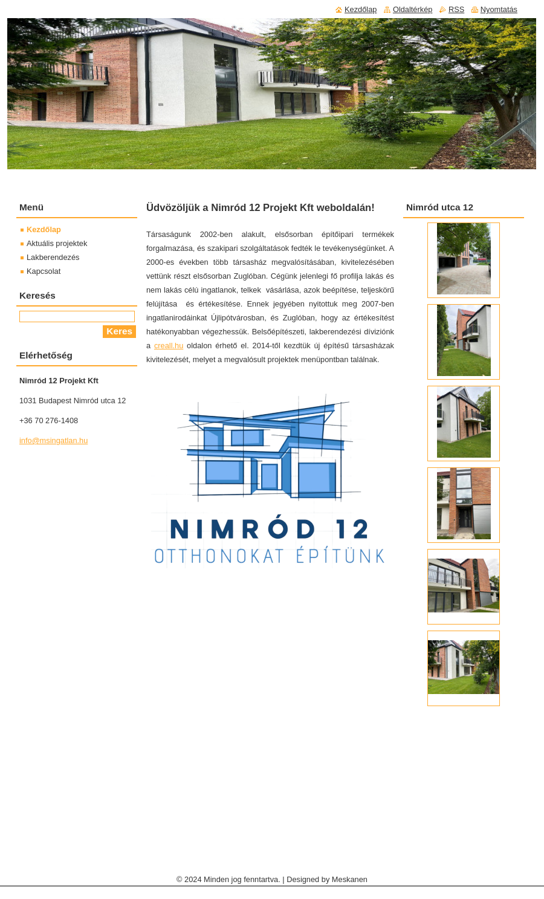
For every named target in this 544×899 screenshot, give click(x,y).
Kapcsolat (43, 271)
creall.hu (168, 345)
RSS (456, 9)
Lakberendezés (53, 257)
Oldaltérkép (412, 9)
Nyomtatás (499, 9)
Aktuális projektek (57, 243)
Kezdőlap (44, 229)
